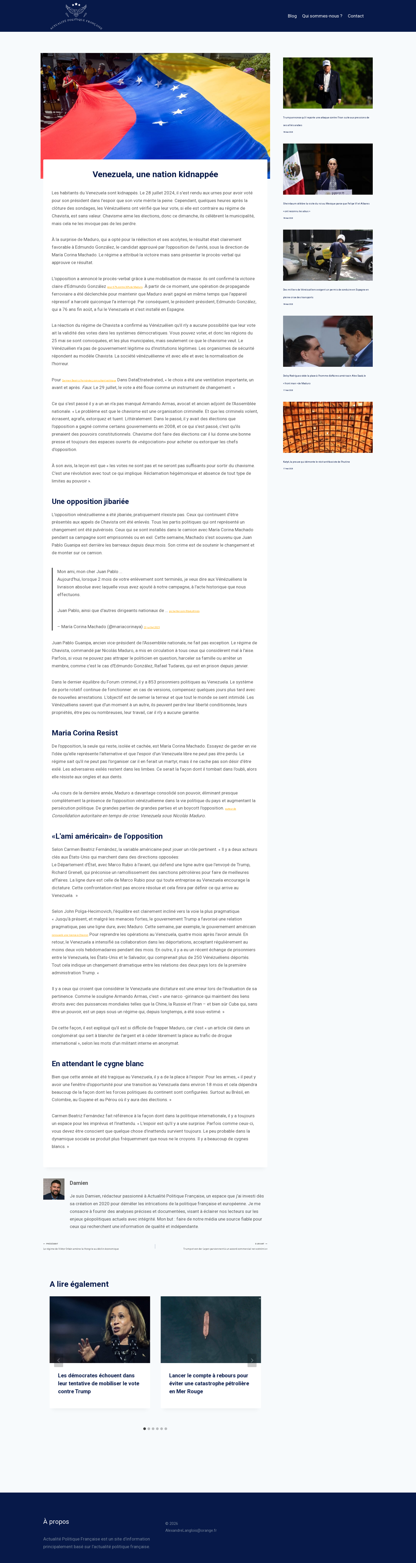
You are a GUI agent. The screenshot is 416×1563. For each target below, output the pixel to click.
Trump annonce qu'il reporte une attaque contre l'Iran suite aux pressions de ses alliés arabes (327, 124)
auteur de (234, 815)
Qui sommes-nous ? (322, 16)
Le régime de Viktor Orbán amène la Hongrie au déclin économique (97, 1261)
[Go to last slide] (58, 1384)
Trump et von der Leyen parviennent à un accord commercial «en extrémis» (213, 1261)
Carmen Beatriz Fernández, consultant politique (109, 379)
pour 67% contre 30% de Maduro (139, 286)
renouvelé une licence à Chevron (83, 942)
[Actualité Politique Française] (76, 16)
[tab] (144, 1452)
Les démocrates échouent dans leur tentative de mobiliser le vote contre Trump (98, 1407)
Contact (356, 16)
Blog (292, 16)
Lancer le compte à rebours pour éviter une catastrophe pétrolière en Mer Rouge (209, 1407)
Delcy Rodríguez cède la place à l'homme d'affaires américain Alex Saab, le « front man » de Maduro (323, 405)
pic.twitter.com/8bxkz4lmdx (197, 618)
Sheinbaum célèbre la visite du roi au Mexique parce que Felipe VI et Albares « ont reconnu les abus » (327, 218)
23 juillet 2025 (158, 634)
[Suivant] (252, 1384)
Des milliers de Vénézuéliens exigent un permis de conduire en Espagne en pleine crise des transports (323, 312)
